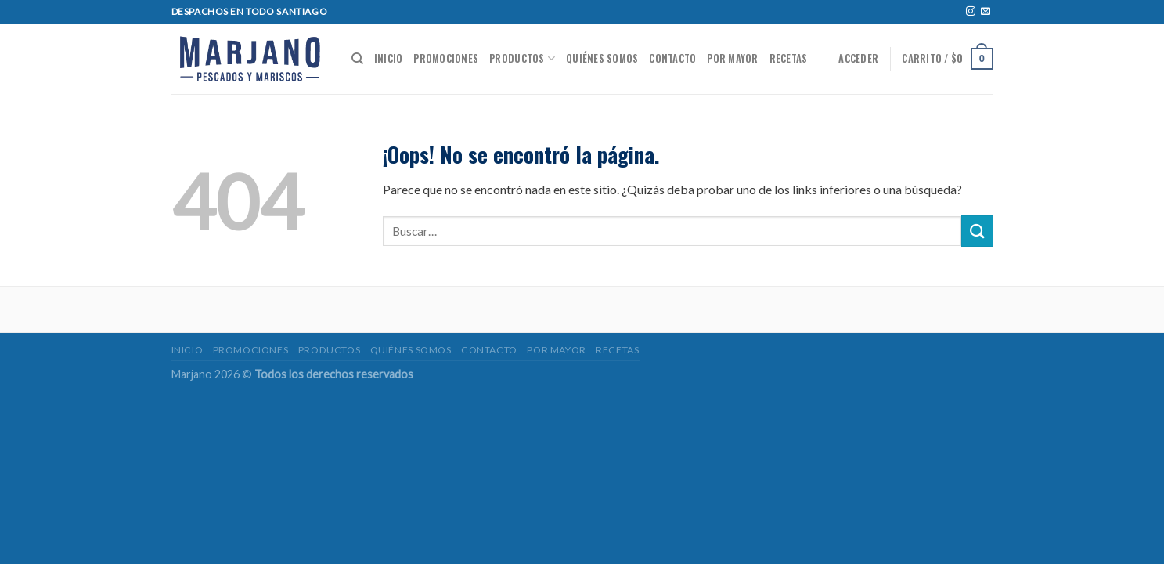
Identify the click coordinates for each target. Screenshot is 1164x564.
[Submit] (977, 230)
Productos (522, 59)
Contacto (672, 58)
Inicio (388, 58)
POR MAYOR (732, 58)
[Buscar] (357, 59)
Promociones (445, 58)
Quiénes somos (602, 58)
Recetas (788, 58)
